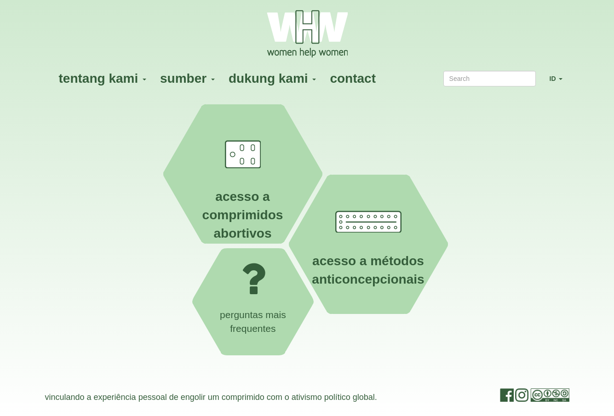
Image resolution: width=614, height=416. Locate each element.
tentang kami (102, 78)
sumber (187, 78)
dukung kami (272, 78)
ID (559, 82)
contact (353, 78)
